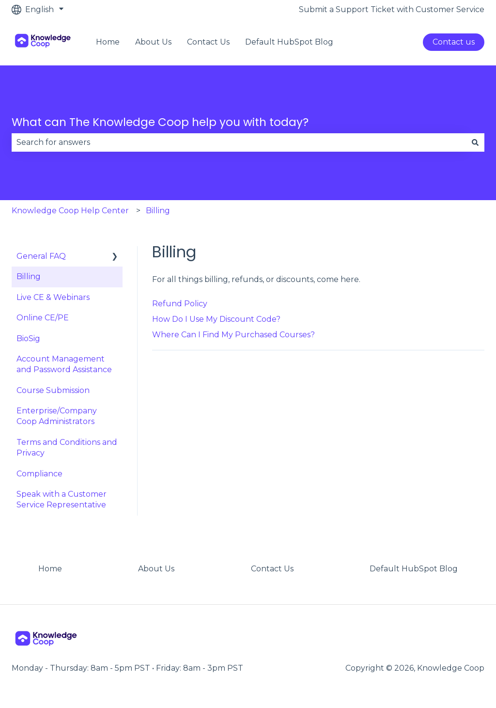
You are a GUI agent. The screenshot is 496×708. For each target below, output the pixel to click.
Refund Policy (179, 303)
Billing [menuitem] (28, 276)
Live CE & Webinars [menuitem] (53, 297)
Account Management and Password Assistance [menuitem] (64, 364)
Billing (158, 210)
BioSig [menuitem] (28, 338)
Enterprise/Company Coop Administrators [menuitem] (56, 416)
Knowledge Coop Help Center (70, 210)
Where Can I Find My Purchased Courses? (233, 334)
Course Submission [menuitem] (53, 390)
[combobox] (239, 142)
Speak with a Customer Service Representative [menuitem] (61, 499)
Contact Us (208, 42)
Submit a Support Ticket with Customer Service (391, 9)
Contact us (454, 42)
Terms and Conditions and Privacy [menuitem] (66, 447)
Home (108, 42)
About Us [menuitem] (156, 568)
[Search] (475, 142)
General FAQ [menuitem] (41, 256)
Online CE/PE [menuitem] (42, 317)
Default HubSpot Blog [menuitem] (414, 568)
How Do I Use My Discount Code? (216, 319)
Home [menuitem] (50, 568)
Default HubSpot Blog (289, 42)
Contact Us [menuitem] (272, 568)
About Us (153, 42)
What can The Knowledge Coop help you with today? (160, 122)
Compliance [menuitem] (39, 473)
